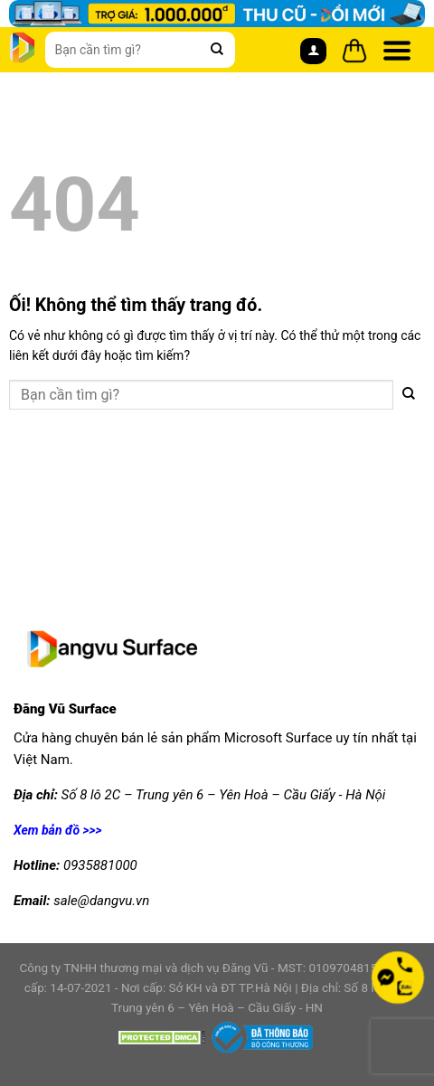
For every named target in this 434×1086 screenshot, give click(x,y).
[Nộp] (217, 50)
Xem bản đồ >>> (58, 830)
